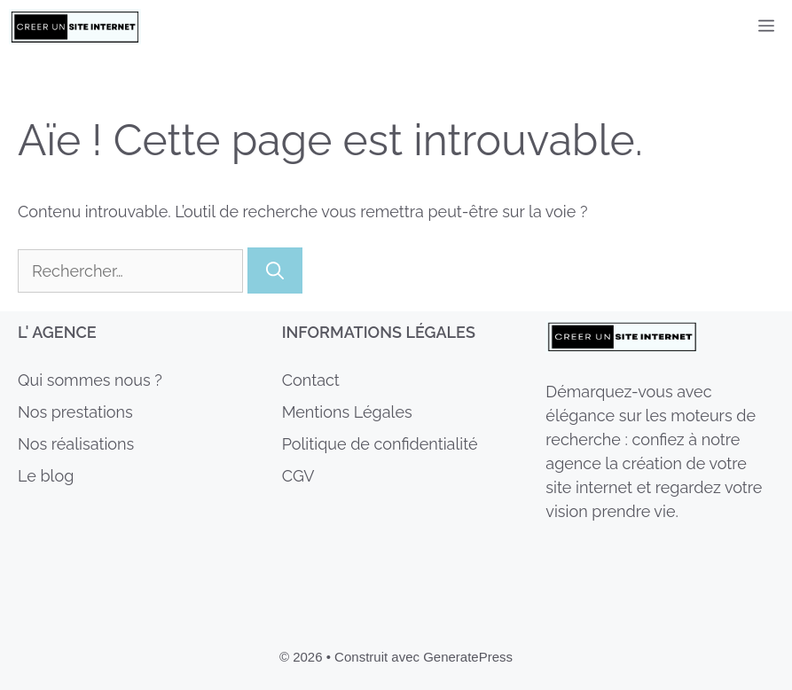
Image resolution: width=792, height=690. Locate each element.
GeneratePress (468, 656)
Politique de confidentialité (380, 444)
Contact (311, 380)
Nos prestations (75, 412)
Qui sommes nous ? (90, 380)
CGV (298, 476)
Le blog (46, 476)
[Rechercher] (274, 270)
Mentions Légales (347, 412)
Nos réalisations (76, 444)
